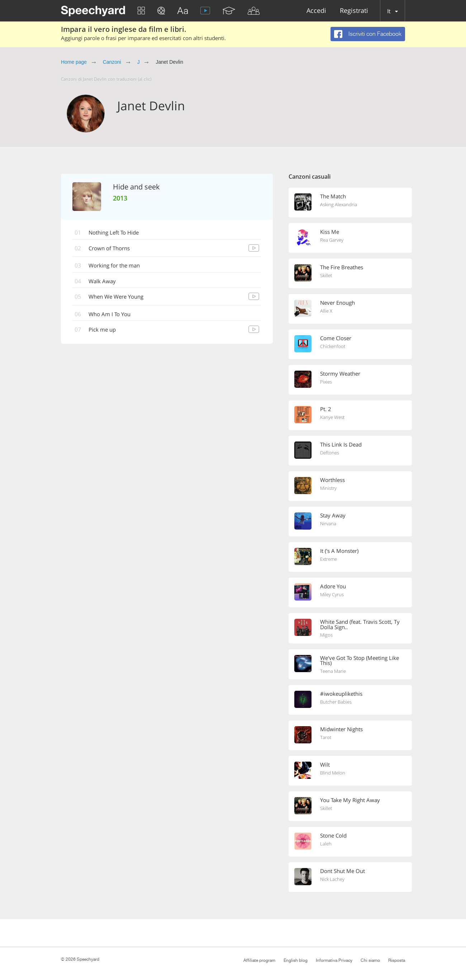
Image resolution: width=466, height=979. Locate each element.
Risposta (396, 960)
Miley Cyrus (332, 595)
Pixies (326, 382)
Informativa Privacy (334, 960)
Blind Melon (332, 774)
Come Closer (335, 338)
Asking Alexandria (338, 205)
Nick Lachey (332, 880)
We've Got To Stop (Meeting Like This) (359, 661)
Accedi (316, 11)
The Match (333, 196)
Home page (74, 62)
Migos (326, 635)
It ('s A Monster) (339, 550)
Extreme (328, 559)
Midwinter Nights (341, 730)
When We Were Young (119, 298)
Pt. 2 (325, 409)
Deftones (329, 453)
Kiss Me (329, 231)
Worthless (332, 479)
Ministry (328, 488)
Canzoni (112, 62)
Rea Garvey (331, 240)
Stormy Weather (340, 373)
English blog (296, 960)
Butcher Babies (336, 703)
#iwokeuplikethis (341, 694)
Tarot (325, 739)
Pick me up (104, 331)
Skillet (326, 276)
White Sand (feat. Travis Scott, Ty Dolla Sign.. (360, 624)
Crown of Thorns (111, 248)
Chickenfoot (332, 346)
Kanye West (332, 417)
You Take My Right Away (350, 801)
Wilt (325, 765)
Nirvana (328, 524)
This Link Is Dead (341, 444)
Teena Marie (333, 672)
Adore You (333, 586)
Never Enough (337, 302)
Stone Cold (333, 836)
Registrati (354, 11)
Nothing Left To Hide (116, 233)
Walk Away (103, 282)
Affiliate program (259, 960)
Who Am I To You (111, 315)
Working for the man (117, 266)
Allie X (326, 311)
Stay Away (333, 515)
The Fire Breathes (341, 267)
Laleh (326, 845)
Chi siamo (370, 960)
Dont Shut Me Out (342, 872)
